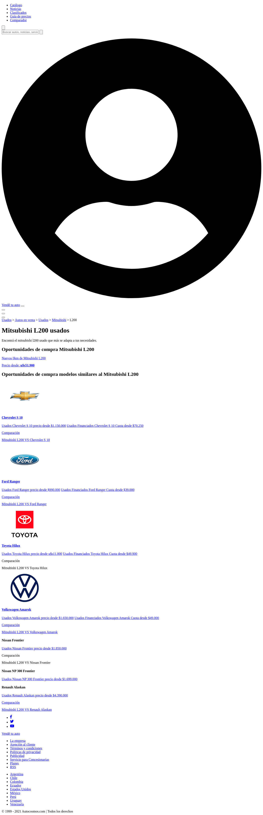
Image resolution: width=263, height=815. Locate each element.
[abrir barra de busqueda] (3, 27)
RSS (13, 767)
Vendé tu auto (11, 305)
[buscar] (41, 32)
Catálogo (16, 5)
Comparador (18, 20)
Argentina (16, 774)
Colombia (16, 781)
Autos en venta (25, 320)
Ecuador (15, 785)
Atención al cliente (22, 744)
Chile (13, 778)
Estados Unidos (20, 789)
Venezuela (17, 804)
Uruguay (16, 800)
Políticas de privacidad (25, 752)
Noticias (15, 9)
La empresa (17, 741)
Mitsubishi (59, 320)
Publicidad (17, 756)
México (15, 793)
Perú (13, 796)
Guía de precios (20, 16)
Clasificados (18, 12)
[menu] (22, 306)
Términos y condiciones (26, 748)
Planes (14, 763)
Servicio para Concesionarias (29, 759)
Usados (6, 320)
